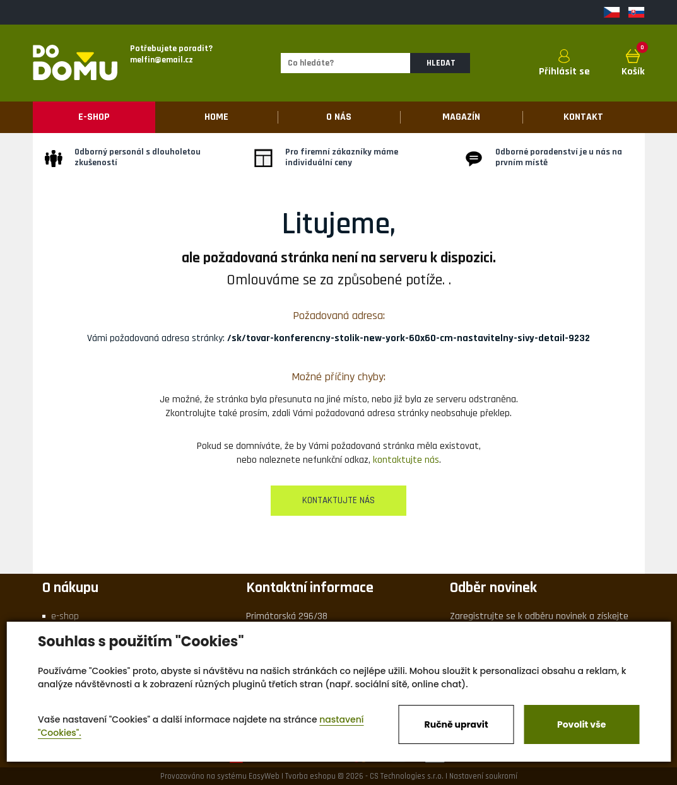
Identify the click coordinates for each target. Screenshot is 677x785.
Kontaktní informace (310, 587)
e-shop (65, 616)
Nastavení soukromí (483, 776)
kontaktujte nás (406, 460)
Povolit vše (581, 724)
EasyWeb (264, 776)
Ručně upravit (456, 724)
